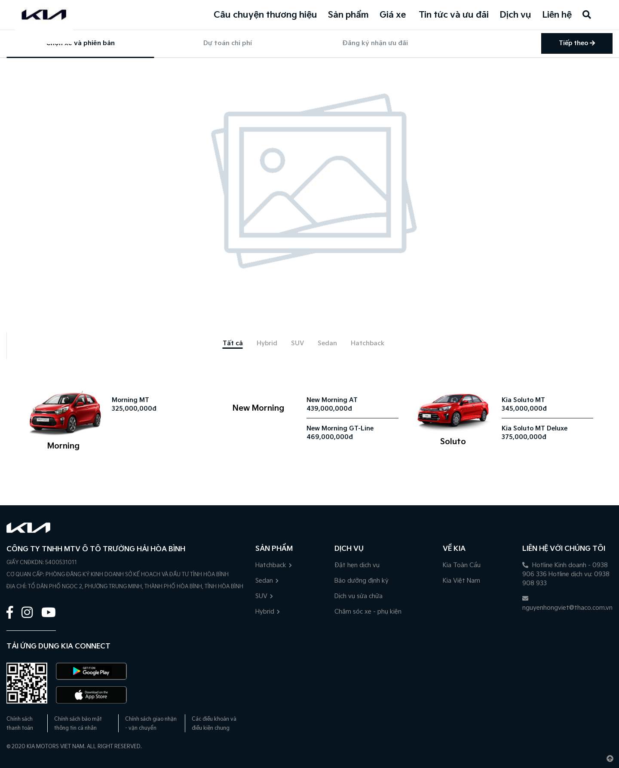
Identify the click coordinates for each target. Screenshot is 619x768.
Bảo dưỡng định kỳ (361, 580)
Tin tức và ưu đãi (454, 15)
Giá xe (393, 15)
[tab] (232, 343)
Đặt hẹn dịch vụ (357, 565)
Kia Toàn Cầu (462, 565)
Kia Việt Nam (461, 580)
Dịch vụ (515, 15)
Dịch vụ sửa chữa (358, 596)
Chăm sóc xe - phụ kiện (367, 611)
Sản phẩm (348, 15)
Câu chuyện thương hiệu (265, 15)
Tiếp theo (577, 43)
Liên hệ (557, 15)
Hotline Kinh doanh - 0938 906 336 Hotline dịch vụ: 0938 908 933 (566, 574)
